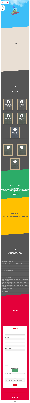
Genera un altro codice (15, 375)
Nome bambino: (7, 337)
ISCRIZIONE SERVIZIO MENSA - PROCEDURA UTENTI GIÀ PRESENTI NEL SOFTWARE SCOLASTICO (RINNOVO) (15, 280)
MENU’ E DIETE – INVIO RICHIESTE (7, 288)
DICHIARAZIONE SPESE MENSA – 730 (7, 270)
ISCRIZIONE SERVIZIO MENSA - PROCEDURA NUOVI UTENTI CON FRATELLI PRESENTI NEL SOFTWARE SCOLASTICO (15, 286)
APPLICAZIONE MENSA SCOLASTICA (7, 261)
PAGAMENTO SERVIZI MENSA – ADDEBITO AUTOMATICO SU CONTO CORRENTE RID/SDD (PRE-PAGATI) (14, 291)
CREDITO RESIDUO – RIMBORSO (7, 268)
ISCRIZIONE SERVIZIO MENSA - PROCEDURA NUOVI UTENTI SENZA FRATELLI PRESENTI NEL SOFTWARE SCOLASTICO (14, 283)
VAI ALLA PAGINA (15, 194)
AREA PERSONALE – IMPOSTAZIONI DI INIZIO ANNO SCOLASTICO (12, 263)
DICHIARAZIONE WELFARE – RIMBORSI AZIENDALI (9, 272)
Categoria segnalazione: (8, 348)
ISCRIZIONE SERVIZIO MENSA (6, 277)
